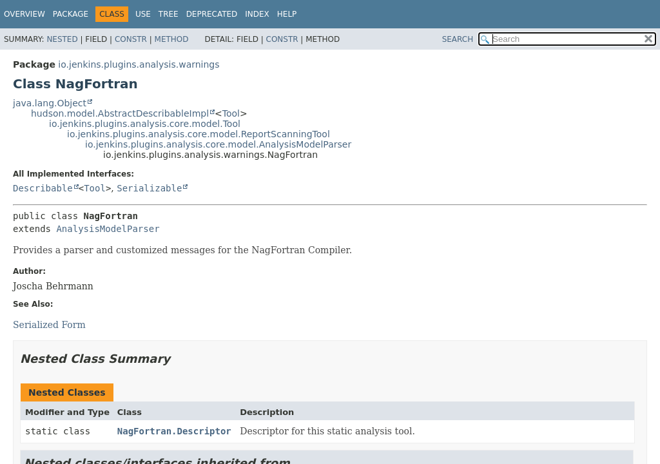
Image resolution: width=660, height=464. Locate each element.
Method (172, 39)
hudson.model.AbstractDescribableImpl (120, 113)
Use (143, 14)
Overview (24, 14)
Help (287, 14)
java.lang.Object (49, 103)
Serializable (149, 188)
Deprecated (212, 14)
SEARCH (458, 39)
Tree (169, 14)
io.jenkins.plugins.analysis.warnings (138, 64)
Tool (231, 113)
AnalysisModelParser (107, 229)
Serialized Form (49, 325)
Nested (61, 39)
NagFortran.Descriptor (174, 431)
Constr (131, 39)
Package (70, 14)
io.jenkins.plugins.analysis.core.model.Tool (144, 124)
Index (257, 14)
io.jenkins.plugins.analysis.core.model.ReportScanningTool (198, 134)
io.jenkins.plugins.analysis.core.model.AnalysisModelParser (218, 144)
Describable (43, 188)
